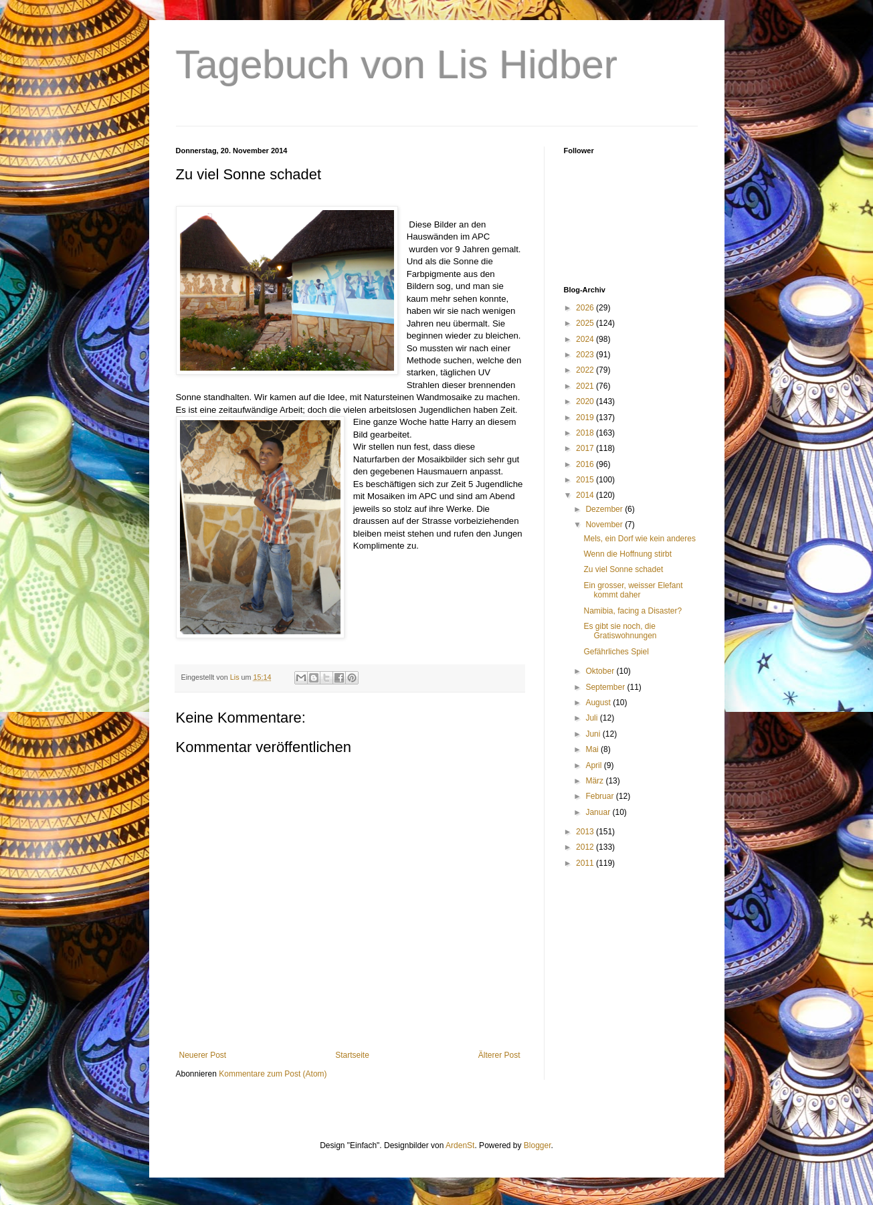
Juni (593, 734)
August (599, 702)
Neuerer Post (203, 1055)
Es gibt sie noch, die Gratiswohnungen (619, 631)
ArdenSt (460, 1145)
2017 (586, 448)
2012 (586, 847)
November (605, 524)
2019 (586, 417)
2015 (586, 479)
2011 (586, 863)
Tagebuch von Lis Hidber (396, 64)
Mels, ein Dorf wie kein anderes (639, 538)
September (606, 687)
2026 (586, 307)
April (594, 765)
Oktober (600, 671)
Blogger (537, 1145)
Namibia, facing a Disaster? (632, 611)
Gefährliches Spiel (615, 651)
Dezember (605, 509)
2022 (586, 370)
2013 (586, 831)
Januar (598, 812)
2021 (586, 386)
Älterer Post (499, 1055)
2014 (586, 495)
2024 (586, 339)
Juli (592, 718)
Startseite (352, 1055)
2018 (586, 433)
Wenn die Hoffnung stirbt (627, 554)
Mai (593, 749)
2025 (586, 323)
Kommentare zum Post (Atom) (272, 1074)
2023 (586, 354)
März (595, 780)
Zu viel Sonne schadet (623, 569)
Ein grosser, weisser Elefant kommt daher (632, 590)
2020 (586, 401)
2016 (586, 464)
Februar (600, 796)
